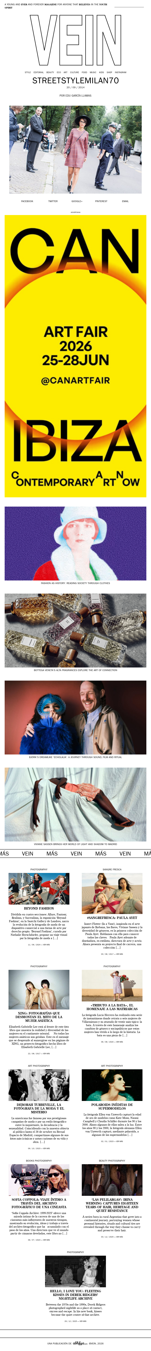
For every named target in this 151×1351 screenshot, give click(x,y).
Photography (39, 870)
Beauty (50, 73)
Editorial (39, 73)
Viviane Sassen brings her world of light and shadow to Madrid (75, 844)
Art (65, 73)
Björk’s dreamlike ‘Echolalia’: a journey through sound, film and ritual (75, 757)
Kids (101, 73)
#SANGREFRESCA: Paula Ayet (112, 918)
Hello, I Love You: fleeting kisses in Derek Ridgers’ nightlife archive (75, 1295)
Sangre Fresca (112, 870)
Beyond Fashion (39, 908)
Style (28, 73)
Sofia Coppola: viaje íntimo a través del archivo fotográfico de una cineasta (39, 1203)
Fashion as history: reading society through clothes (75, 583)
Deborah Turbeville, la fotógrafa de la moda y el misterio (39, 1109)
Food (84, 73)
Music (93, 73)
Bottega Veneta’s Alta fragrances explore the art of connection (75, 670)
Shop (109, 73)
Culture (74, 73)
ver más (46, 945)
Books (30, 1161)
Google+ (5, 1349)
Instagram (120, 73)
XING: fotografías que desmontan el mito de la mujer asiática (38, 1017)
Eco (59, 73)
